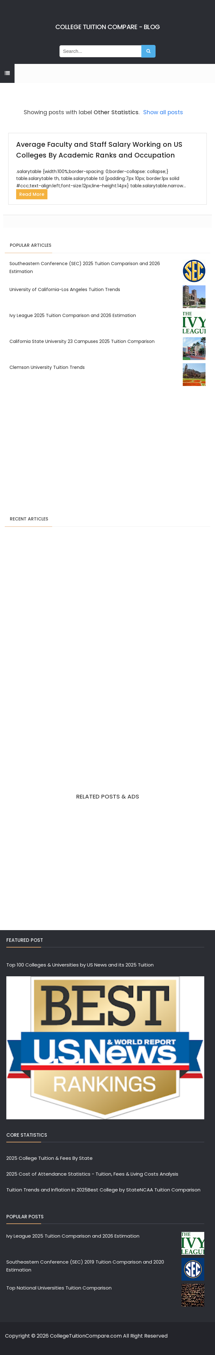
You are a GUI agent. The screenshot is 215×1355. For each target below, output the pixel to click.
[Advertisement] (107, 451)
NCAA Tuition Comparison (170, 1189)
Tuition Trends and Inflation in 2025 (47, 1189)
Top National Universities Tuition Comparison (59, 1287)
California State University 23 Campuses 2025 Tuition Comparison (82, 341)
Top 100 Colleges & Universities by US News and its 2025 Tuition (80, 964)
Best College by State (114, 1189)
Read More (31, 194)
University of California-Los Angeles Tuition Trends (64, 289)
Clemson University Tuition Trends (47, 367)
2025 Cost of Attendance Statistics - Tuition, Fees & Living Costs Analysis (92, 1174)
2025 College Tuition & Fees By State (49, 1158)
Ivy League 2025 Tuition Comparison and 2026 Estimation (72, 315)
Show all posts (163, 112)
